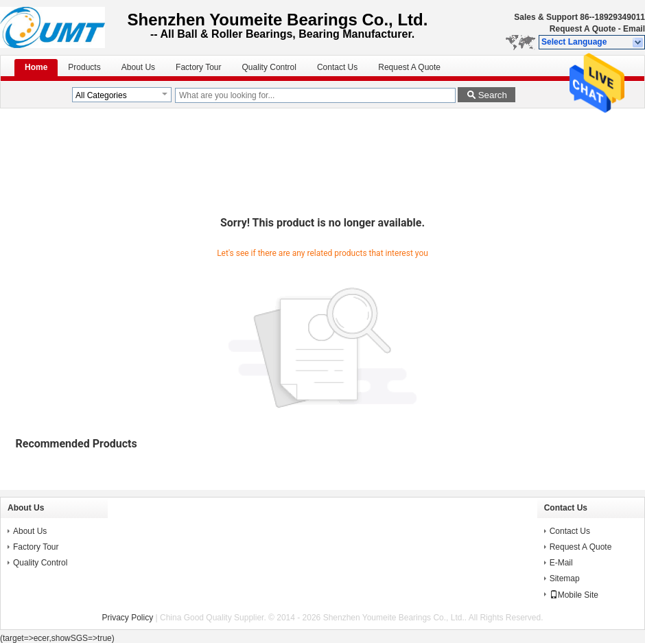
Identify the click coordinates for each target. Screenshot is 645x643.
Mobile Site (574, 595)
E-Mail (561, 563)
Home (36, 67)
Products (84, 67)
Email (634, 29)
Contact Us (337, 67)
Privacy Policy (128, 617)
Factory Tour (198, 67)
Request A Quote (582, 29)
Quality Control (269, 67)
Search (492, 95)
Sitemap (565, 578)
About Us (138, 67)
